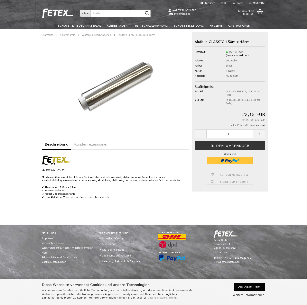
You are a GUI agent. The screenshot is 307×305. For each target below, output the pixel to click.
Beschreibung (56, 144)
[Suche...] (85, 13)
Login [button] (238, 3)
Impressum (48, 238)
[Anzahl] (229, 134)
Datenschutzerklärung (161, 297)
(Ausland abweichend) (238, 55)
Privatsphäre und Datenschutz (59, 257)
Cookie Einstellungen (54, 261)
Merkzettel (257, 3)
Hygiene (216, 25)
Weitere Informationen (248, 295)
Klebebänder (117, 25)
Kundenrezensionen (91, 144)
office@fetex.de (230, 261)
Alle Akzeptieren (249, 286)
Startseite (207, 3)
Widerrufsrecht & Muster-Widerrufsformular (67, 247)
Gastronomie (239, 25)
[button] (224, 3)
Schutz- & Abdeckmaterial (79, 25)
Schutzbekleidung (189, 25)
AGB (44, 252)
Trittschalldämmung (150, 25)
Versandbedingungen (54, 243)
